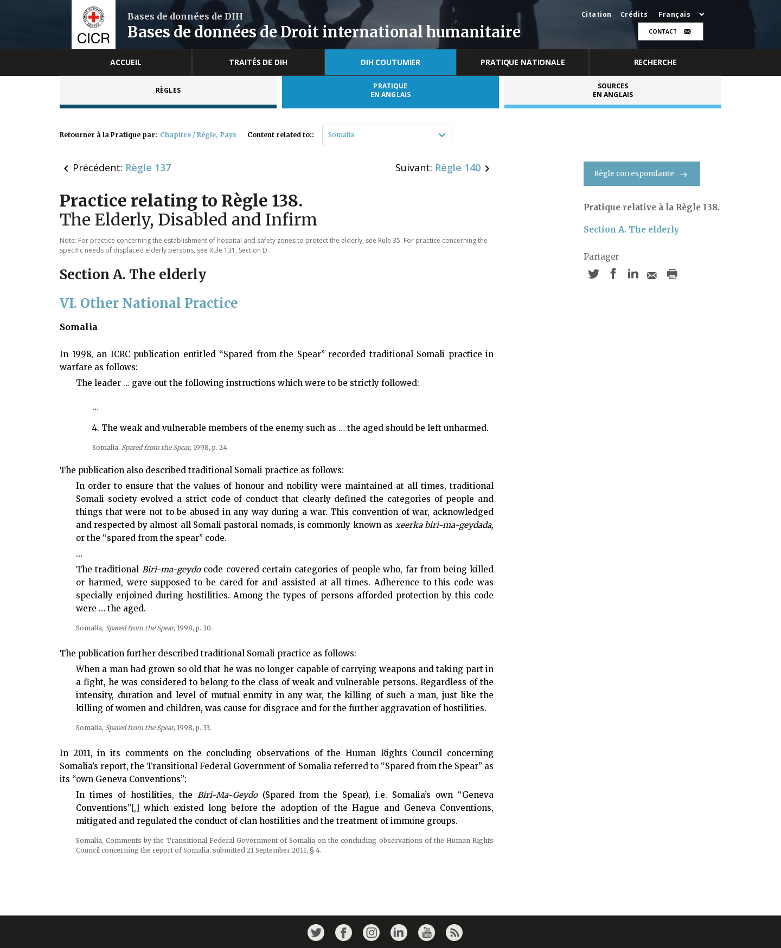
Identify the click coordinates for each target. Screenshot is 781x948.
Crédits (634, 14)
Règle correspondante (642, 173)
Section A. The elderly (631, 229)
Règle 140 (458, 167)
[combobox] (329, 135)
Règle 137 (148, 167)
